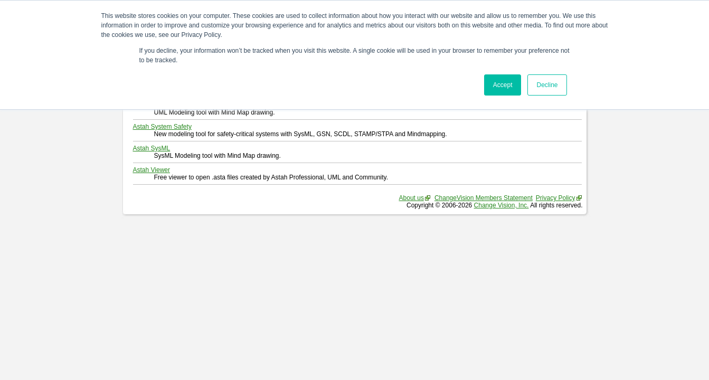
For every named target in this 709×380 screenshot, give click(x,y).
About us (411, 198)
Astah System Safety (162, 126)
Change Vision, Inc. (501, 205)
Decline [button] (546, 85)
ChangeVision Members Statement (483, 198)
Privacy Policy (555, 198)
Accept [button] (503, 85)
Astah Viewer (151, 170)
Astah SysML (152, 148)
